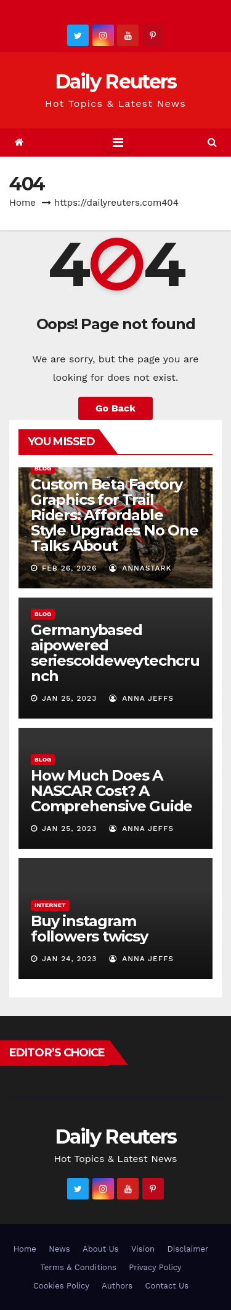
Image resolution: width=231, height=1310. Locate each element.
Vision (143, 1248)
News (59, 1248)
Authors (117, 1285)
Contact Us (166, 1285)
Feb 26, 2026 (69, 568)
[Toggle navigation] (118, 142)
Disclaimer (187, 1248)
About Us (100, 1248)
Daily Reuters (116, 81)
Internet (50, 905)
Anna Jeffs (141, 698)
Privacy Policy (155, 1267)
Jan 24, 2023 (69, 958)
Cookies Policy (61, 1285)
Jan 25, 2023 (69, 698)
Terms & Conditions (78, 1267)
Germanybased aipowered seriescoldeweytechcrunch (115, 653)
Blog (42, 468)
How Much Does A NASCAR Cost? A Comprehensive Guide (111, 790)
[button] (212, 142)
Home (22, 202)
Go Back (115, 408)
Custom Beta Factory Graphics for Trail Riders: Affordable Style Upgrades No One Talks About (114, 515)
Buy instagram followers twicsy (89, 928)
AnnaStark (140, 568)
